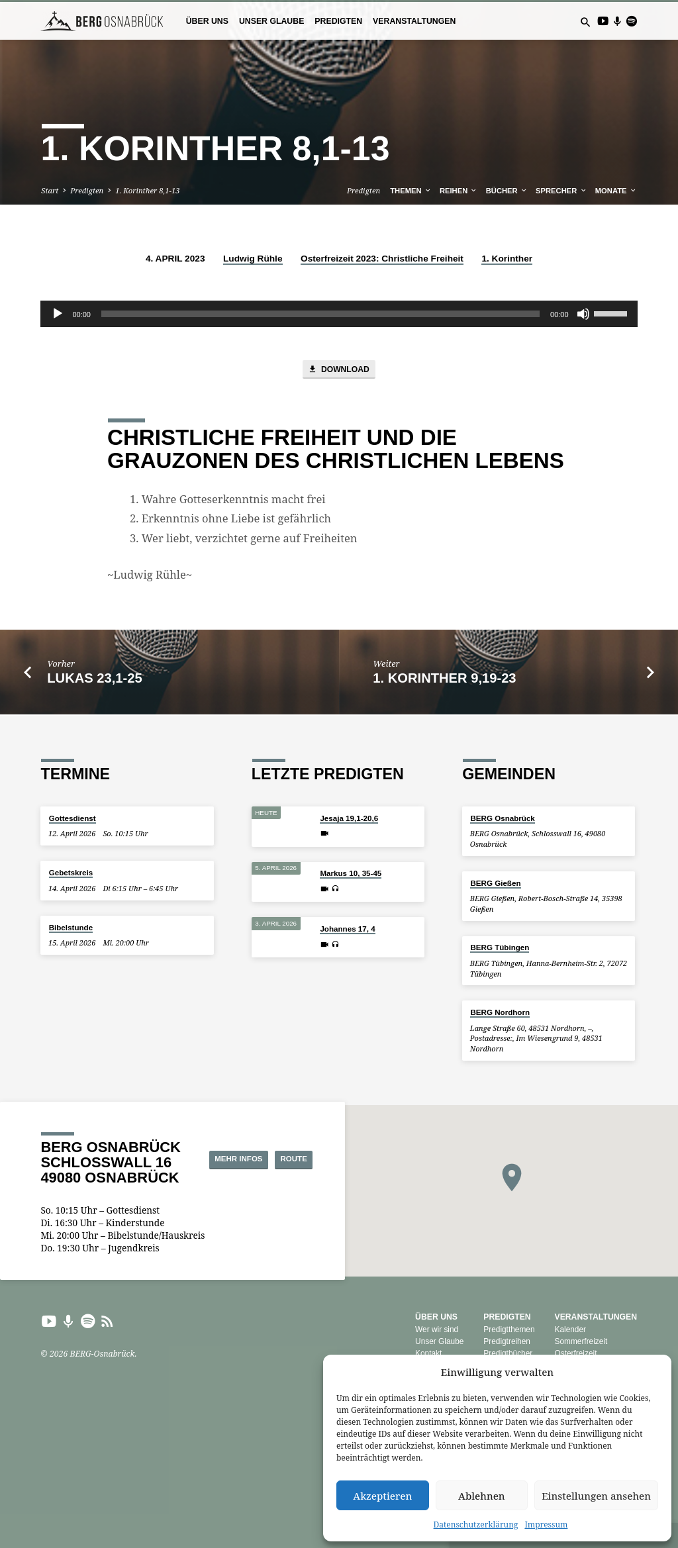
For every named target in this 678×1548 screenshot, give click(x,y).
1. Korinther (506, 259)
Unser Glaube (271, 21)
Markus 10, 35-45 (350, 873)
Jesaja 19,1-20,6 (349, 818)
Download (338, 370)
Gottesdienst (72, 818)
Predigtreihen (506, 1342)
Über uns (207, 21)
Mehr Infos (280, 1148)
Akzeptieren (382, 1495)
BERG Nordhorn (500, 1012)
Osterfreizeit (575, 1353)
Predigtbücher (507, 1353)
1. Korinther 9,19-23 (444, 680)
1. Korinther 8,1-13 (147, 190)
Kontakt (428, 1353)
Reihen (459, 191)
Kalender (570, 1330)
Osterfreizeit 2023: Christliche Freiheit (382, 259)
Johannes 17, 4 (347, 929)
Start (49, 190)
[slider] (320, 314)
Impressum (545, 1524)
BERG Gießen (495, 883)
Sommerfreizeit (580, 1342)
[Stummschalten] (583, 313)
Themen (410, 191)
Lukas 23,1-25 (94, 680)
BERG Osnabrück (502, 818)
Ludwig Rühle (253, 259)
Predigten (338, 21)
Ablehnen (481, 1495)
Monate (616, 191)
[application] (338, 314)
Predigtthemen (508, 1330)
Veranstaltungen (414, 21)
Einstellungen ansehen (596, 1495)
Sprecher (561, 191)
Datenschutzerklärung (476, 1524)
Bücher (507, 191)
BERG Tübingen (499, 947)
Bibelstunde (71, 927)
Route (282, 1171)
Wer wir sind (436, 1330)
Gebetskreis (71, 873)
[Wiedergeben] (57, 313)
